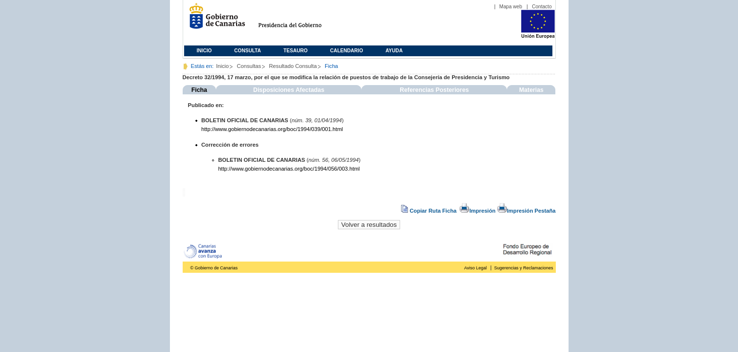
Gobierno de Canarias (214, 20)
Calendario (346, 50)
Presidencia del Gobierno (299, 20)
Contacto (541, 6)
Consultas (249, 66)
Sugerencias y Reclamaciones (523, 267)
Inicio (204, 50)
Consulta (247, 50)
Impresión (477, 211)
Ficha (199, 90)
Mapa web (511, 6)
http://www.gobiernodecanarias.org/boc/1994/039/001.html (272, 129)
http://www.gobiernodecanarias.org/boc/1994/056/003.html (288, 169)
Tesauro (296, 50)
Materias (531, 90)
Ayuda (394, 50)
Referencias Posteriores (434, 90)
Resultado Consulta (293, 66)
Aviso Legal (475, 267)
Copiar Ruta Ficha (429, 211)
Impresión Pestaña (526, 211)
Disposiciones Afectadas (288, 90)
